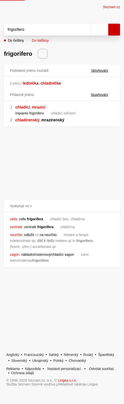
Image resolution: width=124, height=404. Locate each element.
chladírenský (27, 120)
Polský (58, 361)
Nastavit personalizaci (64, 369)
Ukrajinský (40, 361)
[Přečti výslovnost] (43, 54)
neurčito (16, 235)
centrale (16, 227)
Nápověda (33, 369)
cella (13, 219)
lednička (30, 83)
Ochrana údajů (22, 373)
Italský (54, 355)
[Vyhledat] (42, 30)
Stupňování (102, 95)
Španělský (106, 355)
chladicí (22, 107)
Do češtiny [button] (16, 40)
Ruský (88, 355)
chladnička (50, 83)
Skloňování (102, 71)
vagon (14, 255)
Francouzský (34, 355)
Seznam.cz (111, 7)
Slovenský (19, 361)
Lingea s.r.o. (67, 380)
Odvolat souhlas (101, 369)
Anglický (12, 355)
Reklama (13, 369)
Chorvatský (77, 361)
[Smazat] (85, 30)
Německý (71, 355)
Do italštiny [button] (40, 40)
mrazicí (38, 107)
